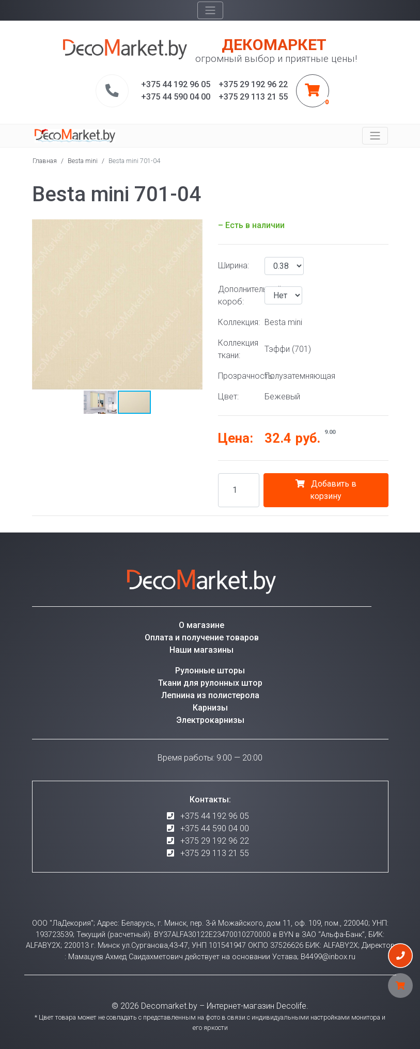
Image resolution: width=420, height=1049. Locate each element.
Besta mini (83, 161)
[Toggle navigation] (210, 10)
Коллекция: (237, 322)
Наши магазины (201, 650)
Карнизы (210, 708)
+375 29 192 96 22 (214, 841)
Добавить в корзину (325, 490)
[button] (193, 228)
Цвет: (228, 396)
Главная (45, 161)
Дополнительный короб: (237, 295)
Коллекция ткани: (237, 349)
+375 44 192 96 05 (214, 816)
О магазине (201, 625)
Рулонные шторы (210, 670)
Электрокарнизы (210, 720)
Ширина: (233, 265)
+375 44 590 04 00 (214, 828)
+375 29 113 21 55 (214, 853)
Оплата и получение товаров (202, 637)
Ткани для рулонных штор (210, 683)
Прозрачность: (237, 376)
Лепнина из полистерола (210, 695)
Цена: (235, 438)
